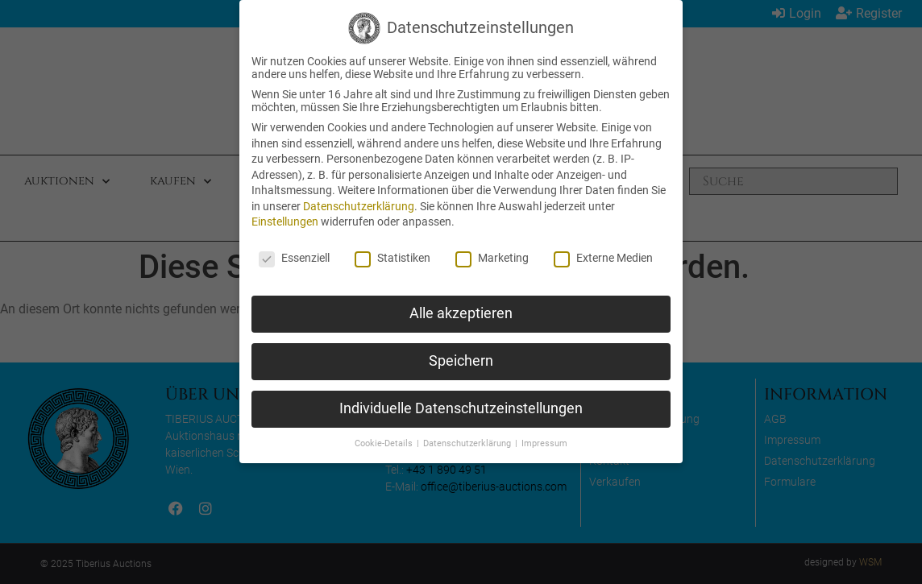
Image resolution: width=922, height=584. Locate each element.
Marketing (492, 257)
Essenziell (294, 257)
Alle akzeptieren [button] (461, 313)
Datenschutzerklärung (358, 206)
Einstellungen (284, 221)
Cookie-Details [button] (385, 443)
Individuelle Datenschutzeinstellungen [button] (461, 408)
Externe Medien (603, 257)
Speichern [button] (461, 361)
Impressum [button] (544, 443)
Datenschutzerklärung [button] (468, 443)
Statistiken (392, 257)
